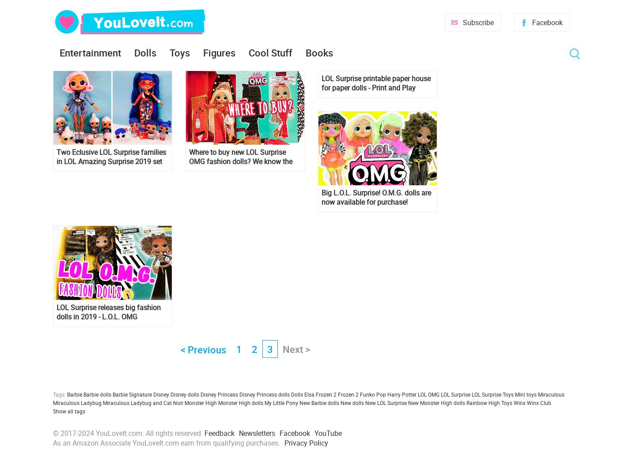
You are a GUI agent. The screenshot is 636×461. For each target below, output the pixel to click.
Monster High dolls (240, 402)
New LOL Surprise (386, 402)
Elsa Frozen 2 (320, 394)
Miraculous (551, 394)
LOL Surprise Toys (493, 394)
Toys (180, 52)
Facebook (547, 22)
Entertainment (90, 52)
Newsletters (257, 433)
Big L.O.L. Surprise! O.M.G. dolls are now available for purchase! (376, 197)
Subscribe (478, 22)
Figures (219, 52)
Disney (161, 394)
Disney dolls (184, 394)
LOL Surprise (455, 394)
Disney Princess (219, 394)
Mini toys (526, 394)
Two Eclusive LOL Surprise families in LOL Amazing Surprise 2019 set (111, 157)
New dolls (352, 402)
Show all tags (69, 411)
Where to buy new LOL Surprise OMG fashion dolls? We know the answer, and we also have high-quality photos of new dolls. (240, 157)
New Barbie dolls (319, 402)
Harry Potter (401, 394)
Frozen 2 (348, 394)
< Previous (203, 349)
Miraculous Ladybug (77, 402)
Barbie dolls (97, 394)
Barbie (74, 394)
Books (319, 52)
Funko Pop (373, 394)
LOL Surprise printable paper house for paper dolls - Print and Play (376, 83)
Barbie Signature (132, 394)
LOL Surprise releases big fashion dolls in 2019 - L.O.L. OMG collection (109, 312)
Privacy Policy (306, 443)
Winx (520, 402)
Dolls (145, 52)
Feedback (219, 433)
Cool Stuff (270, 52)
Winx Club (539, 402)
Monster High (201, 402)
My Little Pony (281, 402)
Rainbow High (483, 402)
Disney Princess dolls (264, 394)
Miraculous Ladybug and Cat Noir (143, 402)
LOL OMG (428, 394)
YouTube (328, 433)
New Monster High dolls (436, 402)
